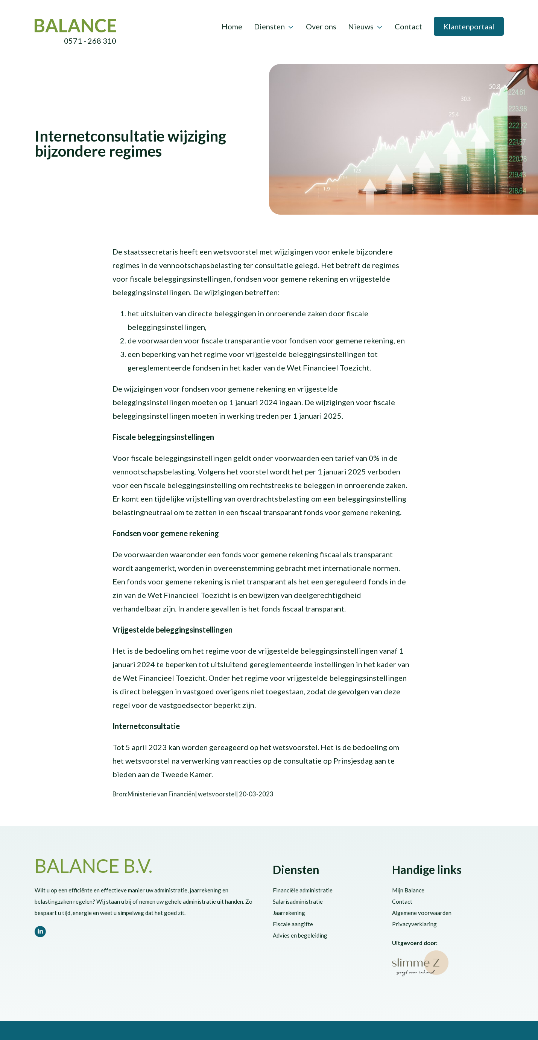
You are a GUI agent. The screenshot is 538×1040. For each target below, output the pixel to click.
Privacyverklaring (414, 924)
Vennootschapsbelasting (143, 121)
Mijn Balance (408, 890)
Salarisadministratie (298, 901)
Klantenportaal (468, 26)
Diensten (269, 26)
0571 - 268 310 (90, 40)
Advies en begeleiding (300, 935)
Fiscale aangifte (293, 924)
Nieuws (361, 26)
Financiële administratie (303, 890)
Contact (408, 26)
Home (232, 26)
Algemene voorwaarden (421, 912)
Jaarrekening (289, 912)
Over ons (321, 26)
